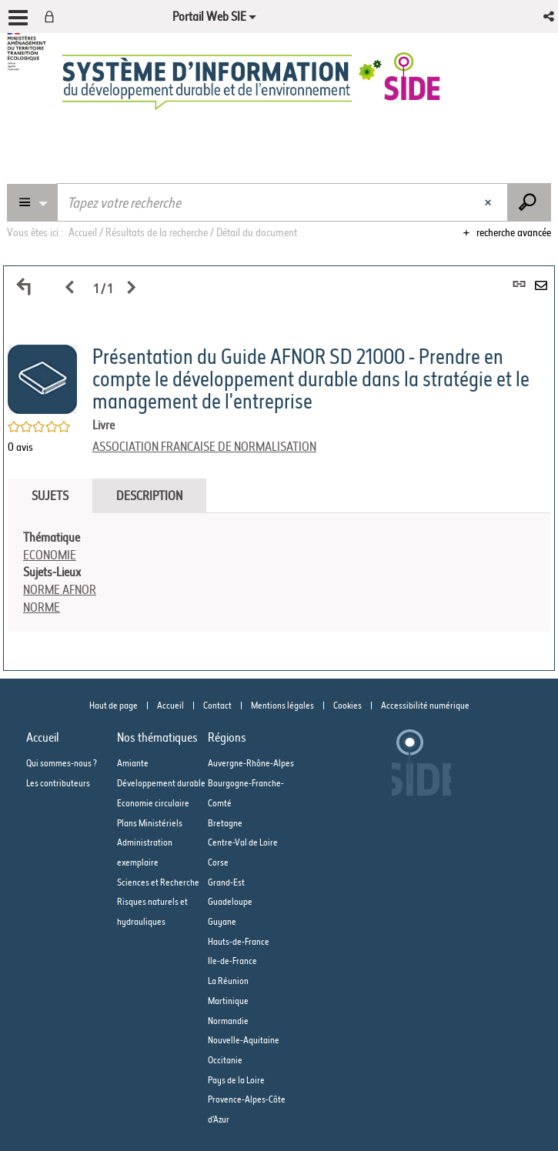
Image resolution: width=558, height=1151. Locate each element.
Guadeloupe (230, 901)
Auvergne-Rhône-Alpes (251, 762)
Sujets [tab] (50, 495)
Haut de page (113, 705)
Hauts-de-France (238, 941)
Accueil (170, 705)
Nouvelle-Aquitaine (243, 1039)
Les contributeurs (58, 782)
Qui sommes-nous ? (61, 762)
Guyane (222, 921)
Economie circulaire (153, 802)
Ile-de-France (232, 960)
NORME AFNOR (59, 589)
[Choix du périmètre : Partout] (32, 203)
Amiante (133, 762)
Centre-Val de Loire (243, 842)
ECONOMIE (49, 554)
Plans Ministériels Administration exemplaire (149, 842)
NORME (41, 607)
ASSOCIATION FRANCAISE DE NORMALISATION (204, 446)
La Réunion (228, 980)
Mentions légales (282, 705)
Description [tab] (149, 495)
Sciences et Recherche (158, 882)
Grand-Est (226, 882)
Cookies (347, 705)
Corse (218, 862)
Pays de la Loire (236, 1079)
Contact (217, 705)
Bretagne (225, 822)
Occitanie (225, 1059)
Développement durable (161, 782)
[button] (550, 16)
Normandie (228, 1020)
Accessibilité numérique (425, 705)
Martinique (228, 1000)
